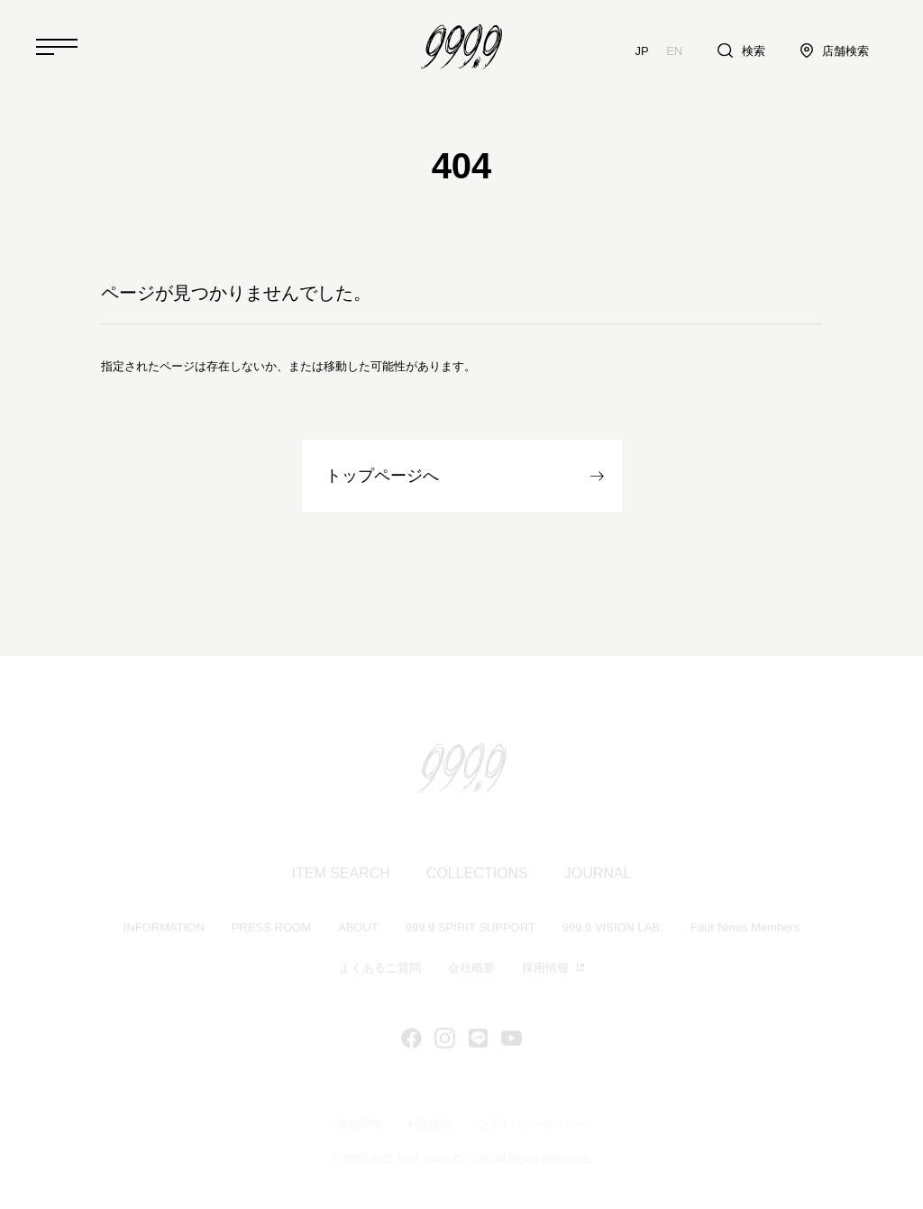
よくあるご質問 (380, 970)
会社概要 (471, 970)
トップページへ (382, 476)
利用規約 (429, 1125)
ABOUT (358, 929)
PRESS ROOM (271, 929)
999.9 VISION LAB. (612, 929)
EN (674, 51)
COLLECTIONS (477, 875)
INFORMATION (164, 929)
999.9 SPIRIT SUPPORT (470, 929)
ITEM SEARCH (341, 875)
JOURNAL (598, 875)
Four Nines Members (745, 929)
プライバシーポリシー (532, 1125)
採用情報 (545, 970)
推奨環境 (358, 1125)
